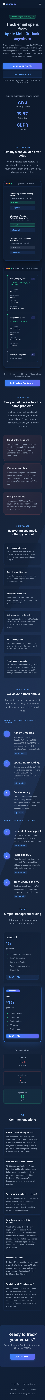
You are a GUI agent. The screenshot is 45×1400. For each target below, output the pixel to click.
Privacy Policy (15, 1384)
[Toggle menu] (40, 4)
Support (25, 1389)
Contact (34, 1389)
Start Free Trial (14, 977)
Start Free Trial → (22, 1357)
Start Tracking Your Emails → (23, 383)
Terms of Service (29, 1384)
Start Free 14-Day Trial (22, 66)
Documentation (13, 1389)
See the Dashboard (22, 74)
